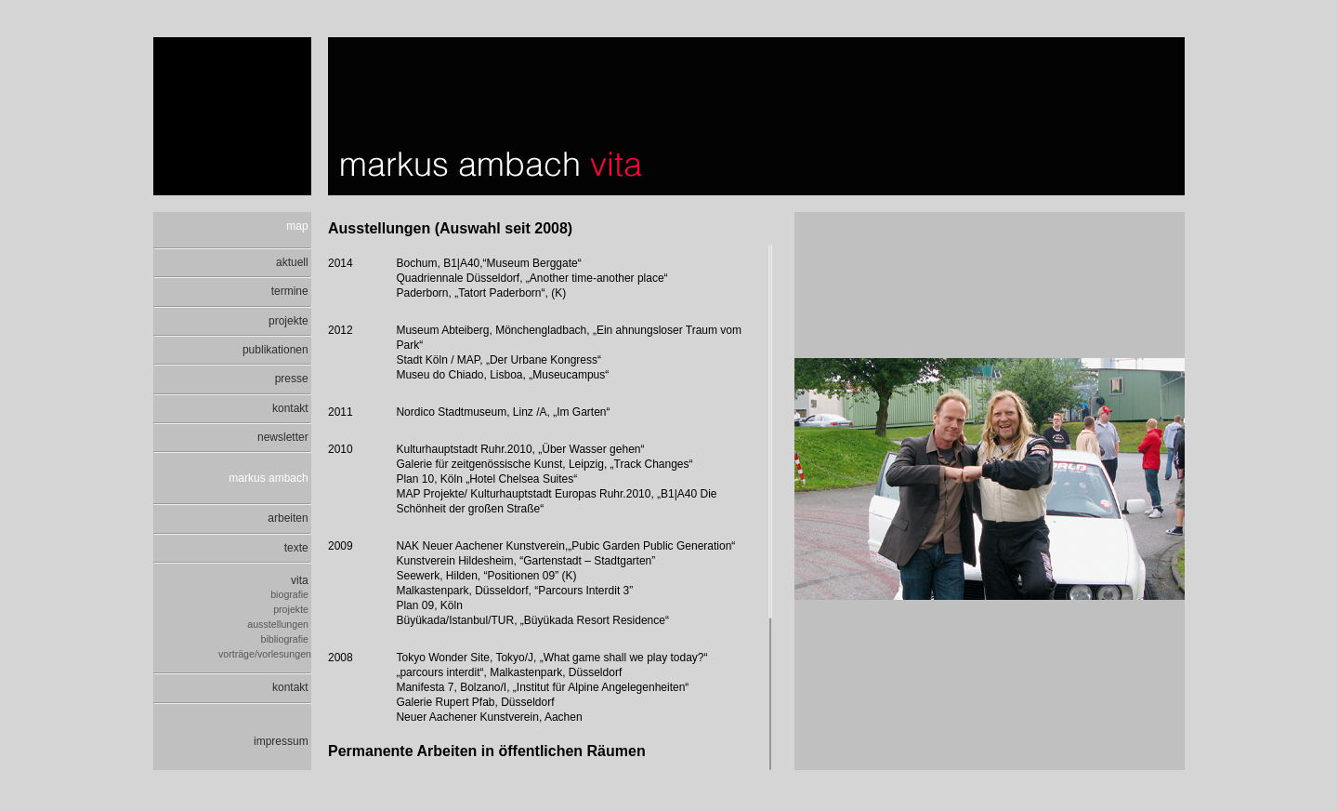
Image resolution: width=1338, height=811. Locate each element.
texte (297, 547)
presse (293, 378)
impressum (282, 741)
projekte (290, 320)
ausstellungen (279, 624)
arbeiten (289, 518)
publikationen (277, 349)
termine (291, 291)
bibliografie (286, 639)
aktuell (293, 262)
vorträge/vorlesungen (264, 653)
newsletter (284, 437)
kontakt (291, 408)
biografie (290, 594)
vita (301, 580)
